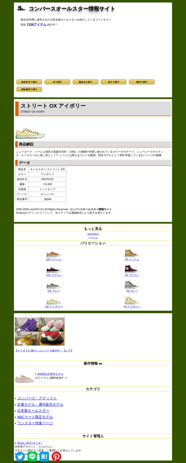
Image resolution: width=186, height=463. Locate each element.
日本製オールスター (33, 410)
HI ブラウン (132, 274)
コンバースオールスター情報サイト (72, 9)
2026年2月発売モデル (49, 374)
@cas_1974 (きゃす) (29, 443)
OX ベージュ (54, 258)
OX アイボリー (54, 305)
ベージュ (93, 237)
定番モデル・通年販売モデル (40, 404)
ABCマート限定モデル (35, 417)
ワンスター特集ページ (35, 423)
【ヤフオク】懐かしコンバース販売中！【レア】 (44, 350)
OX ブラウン (54, 274)
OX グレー (53, 289)
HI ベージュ (132, 258)
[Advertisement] (93, 53)
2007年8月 (93, 234)
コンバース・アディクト (37, 398)
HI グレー (132, 289)
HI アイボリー (132, 305)
